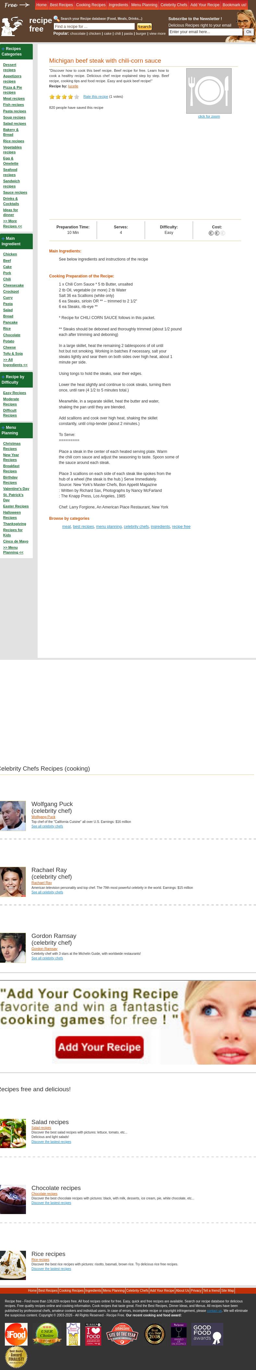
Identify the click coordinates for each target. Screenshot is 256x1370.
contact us (214, 1310)
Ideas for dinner (10, 212)
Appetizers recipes (12, 78)
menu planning (109, 526)
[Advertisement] (145, 170)
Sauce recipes (15, 192)
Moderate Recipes (11, 401)
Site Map (227, 1290)
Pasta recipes (14, 111)
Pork (7, 273)
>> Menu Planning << (13, 550)
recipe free (40, 24)
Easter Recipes (16, 506)
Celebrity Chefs (174, 5)
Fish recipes (13, 105)
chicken (95, 33)
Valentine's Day (16, 489)
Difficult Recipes (10, 412)
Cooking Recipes (91, 5)
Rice (7, 328)
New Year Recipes (11, 457)
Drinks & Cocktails (11, 201)
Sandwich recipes (11, 183)
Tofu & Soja (13, 353)
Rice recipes (13, 141)
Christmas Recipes (12, 446)
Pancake (10, 322)
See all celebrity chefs (47, 826)
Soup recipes (14, 117)
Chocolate (11, 335)
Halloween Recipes (12, 514)
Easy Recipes (14, 393)
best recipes (83, 526)
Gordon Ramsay (44, 949)
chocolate (78, 33)
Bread (8, 316)
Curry (8, 298)
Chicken (10, 254)
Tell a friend (211, 1290)
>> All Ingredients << (15, 362)
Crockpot (11, 291)
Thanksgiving (14, 524)
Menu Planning (144, 5)
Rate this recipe (95, 96)
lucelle (73, 86)
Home (41, 5)
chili (118, 33)
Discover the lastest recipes (51, 1142)
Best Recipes (61, 5)
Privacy (196, 1290)
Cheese (9, 347)
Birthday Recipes (10, 479)
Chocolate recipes (44, 1194)
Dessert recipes (9, 67)
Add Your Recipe (204, 5)
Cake (7, 267)
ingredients (160, 526)
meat (66, 526)
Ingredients (118, 5)
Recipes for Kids (13, 532)
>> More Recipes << (12, 223)
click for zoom (209, 116)
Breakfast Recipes (11, 468)
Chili (7, 279)
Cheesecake (13, 285)
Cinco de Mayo (16, 541)
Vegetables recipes (12, 149)
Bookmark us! (234, 5)
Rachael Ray (41, 883)
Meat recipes (14, 98)
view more (158, 33)
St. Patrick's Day (13, 497)
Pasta (8, 304)
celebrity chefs (136, 526)
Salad (8, 310)
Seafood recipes (10, 172)
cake (108, 33)
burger (141, 33)
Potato (8, 341)
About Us (182, 1290)
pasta (128, 33)
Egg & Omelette (10, 160)
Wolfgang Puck (43, 817)
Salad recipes (14, 123)
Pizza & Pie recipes (12, 90)
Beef (7, 260)
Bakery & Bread (11, 132)
